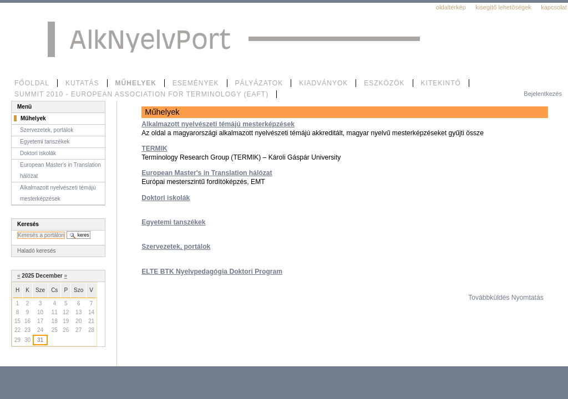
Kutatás (82, 83)
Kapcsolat (554, 7)
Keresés (28, 224)
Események (196, 83)
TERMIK (154, 148)
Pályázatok (259, 83)
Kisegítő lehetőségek (503, 7)
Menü (24, 107)
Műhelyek (135, 83)
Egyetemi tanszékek (173, 222)
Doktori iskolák (165, 198)
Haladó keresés (36, 251)
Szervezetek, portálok (175, 246)
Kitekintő (441, 83)
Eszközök (384, 83)
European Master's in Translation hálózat (206, 173)
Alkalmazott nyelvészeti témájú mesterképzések (218, 124)
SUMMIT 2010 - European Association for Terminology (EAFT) (141, 94)
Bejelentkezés (543, 93)
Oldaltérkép (451, 7)
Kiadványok (323, 83)
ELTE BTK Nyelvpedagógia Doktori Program (211, 271)
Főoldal (31, 83)
